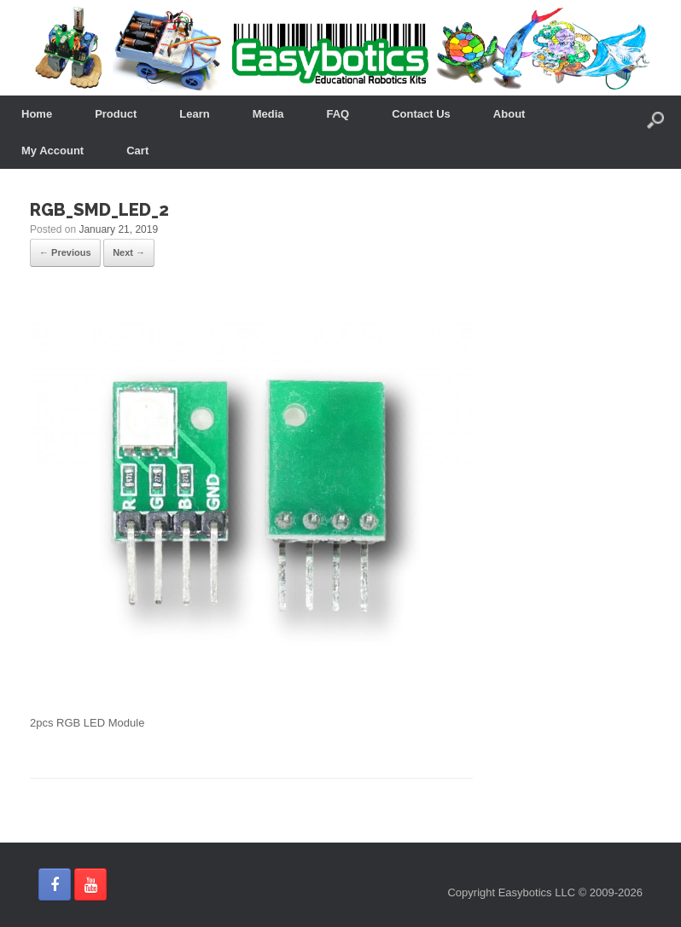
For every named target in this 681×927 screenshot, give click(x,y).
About (509, 113)
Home (36, 113)
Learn (194, 113)
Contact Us (421, 113)
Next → (129, 252)
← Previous (65, 252)
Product (116, 113)
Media (268, 113)
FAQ (338, 113)
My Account (52, 150)
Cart (137, 150)
